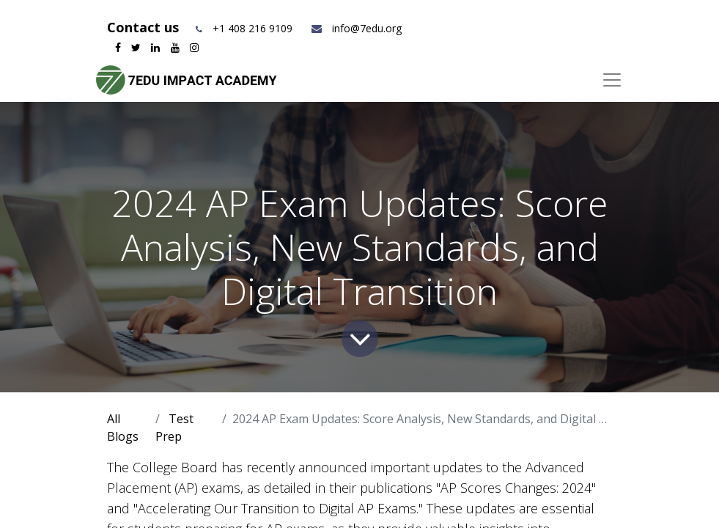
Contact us (144, 27)
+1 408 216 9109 (252, 28)
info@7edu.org (356, 28)
